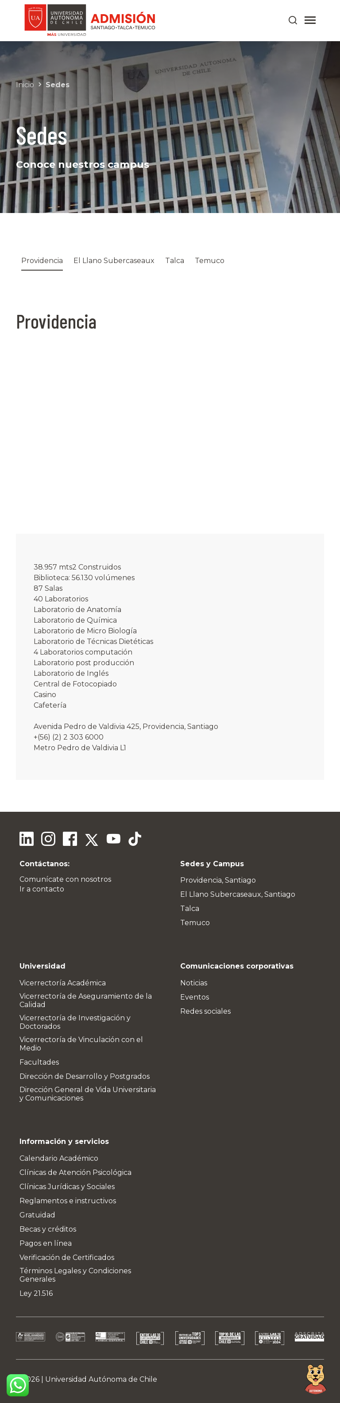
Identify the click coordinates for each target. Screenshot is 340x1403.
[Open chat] (315, 1378)
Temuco (209, 260)
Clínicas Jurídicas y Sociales (67, 1186)
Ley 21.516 (36, 1293)
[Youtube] (111, 840)
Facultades (39, 1062)
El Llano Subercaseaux (114, 260)
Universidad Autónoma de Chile (101, 1379)
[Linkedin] (26, 840)
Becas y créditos (47, 1229)
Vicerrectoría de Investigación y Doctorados (75, 1022)
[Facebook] (69, 840)
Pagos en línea (45, 1243)
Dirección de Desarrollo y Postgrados (84, 1076)
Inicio (25, 85)
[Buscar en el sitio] (293, 20)
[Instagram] (48, 840)
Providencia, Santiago (218, 880)
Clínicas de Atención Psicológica (75, 1172)
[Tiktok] (133, 840)
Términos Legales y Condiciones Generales (75, 1275)
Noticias (193, 983)
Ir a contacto (41, 889)
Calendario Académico (58, 1158)
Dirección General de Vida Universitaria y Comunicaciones (87, 1093)
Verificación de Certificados (66, 1257)
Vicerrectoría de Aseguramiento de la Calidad (85, 1000)
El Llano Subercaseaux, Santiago (237, 894)
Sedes (58, 85)
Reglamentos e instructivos (67, 1201)
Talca (174, 260)
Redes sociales (205, 1011)
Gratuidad (37, 1215)
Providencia (42, 260)
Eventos (194, 997)
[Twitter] (90, 840)
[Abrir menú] (310, 20)
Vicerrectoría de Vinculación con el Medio (81, 1043)
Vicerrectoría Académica (62, 983)
